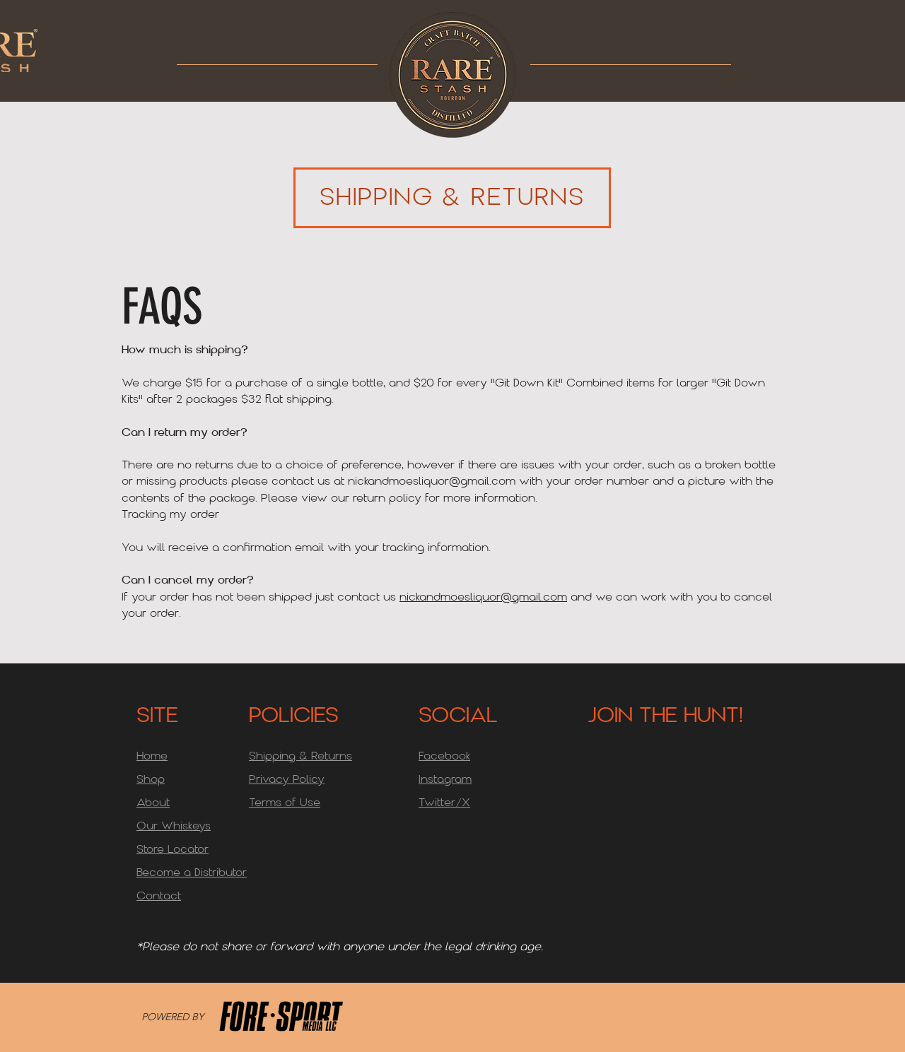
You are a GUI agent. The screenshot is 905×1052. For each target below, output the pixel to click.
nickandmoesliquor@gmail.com (431, 481)
